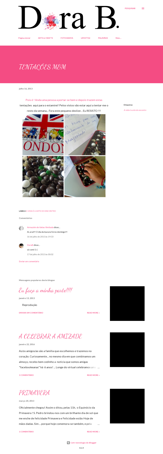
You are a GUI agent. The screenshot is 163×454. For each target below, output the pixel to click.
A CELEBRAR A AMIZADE (50, 336)
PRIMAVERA (34, 392)
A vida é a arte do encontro (135, 110)
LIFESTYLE (85, 38)
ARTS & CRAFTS (45, 38)
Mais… (118, 38)
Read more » (93, 313)
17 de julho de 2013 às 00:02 (40, 254)
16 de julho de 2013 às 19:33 (40, 236)
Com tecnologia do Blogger (81, 442)
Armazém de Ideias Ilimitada (40, 227)
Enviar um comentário (29, 261)
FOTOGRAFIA (67, 38)
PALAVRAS (103, 38)
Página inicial (24, 38)
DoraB (30, 245)
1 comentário (26, 375)
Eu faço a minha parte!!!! (45, 290)
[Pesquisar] (130, 8)
